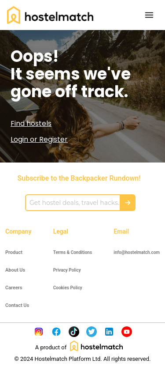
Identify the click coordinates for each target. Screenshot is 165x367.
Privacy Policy (67, 270)
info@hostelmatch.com (137, 252)
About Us (15, 270)
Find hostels (31, 123)
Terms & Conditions (72, 252)
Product (13, 252)
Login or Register (39, 139)
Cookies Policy (67, 287)
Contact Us (17, 305)
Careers (13, 288)
